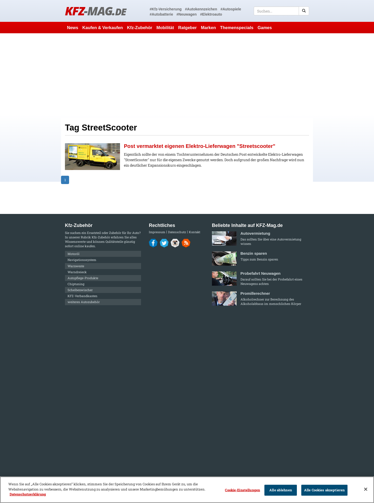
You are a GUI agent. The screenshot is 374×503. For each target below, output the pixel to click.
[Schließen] (365, 489)
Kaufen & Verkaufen (102, 27)
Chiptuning (76, 284)
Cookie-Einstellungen (242, 490)
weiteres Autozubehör (84, 302)
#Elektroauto (211, 14)
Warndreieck (77, 272)
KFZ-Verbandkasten (82, 296)
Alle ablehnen (280, 490)
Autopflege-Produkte (83, 278)
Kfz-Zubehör (139, 27)
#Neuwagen (187, 14)
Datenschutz (177, 232)
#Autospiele (231, 9)
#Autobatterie (161, 14)
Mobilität (165, 27)
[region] (187, 489)
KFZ (95, 11)
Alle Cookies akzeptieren (324, 490)
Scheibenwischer (80, 290)
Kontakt (194, 232)
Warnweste (76, 266)
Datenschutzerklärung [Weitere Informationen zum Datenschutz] (28, 494)
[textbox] (281, 10)
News (72, 27)
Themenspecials (236, 27)
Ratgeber (187, 27)
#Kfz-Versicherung (166, 9)
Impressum (157, 232)
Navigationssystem (82, 260)
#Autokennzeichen (201, 9)
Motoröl (73, 254)
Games (265, 27)
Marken (208, 27)
